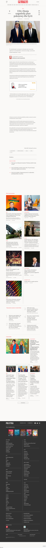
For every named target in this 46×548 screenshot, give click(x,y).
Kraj (6, 461)
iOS (6, 535)
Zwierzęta (25, 502)
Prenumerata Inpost (27, 511)
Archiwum (26, 503)
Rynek (7, 488)
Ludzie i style (26, 492)
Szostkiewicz (26, 460)
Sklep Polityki (26, 509)
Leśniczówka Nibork (32, 540)
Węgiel (7, 493)
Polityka (7, 447)
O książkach (26, 474)
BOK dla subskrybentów (9, 524)
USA (11, 158)
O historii (25, 476)
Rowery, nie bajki (27, 479)
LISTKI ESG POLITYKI (9, 497)
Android (8, 535)
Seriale (7, 507)
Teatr (7, 510)
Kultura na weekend (27, 471)
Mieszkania (8, 490)
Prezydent (8, 472)
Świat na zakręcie (27, 473)
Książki (7, 503)
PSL (6, 467)
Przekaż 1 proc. (26, 498)
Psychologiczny (26, 477)
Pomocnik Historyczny (10, 450)
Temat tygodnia (26, 470)
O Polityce (7, 526)
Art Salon (7, 516)
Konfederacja (8, 470)
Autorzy (25, 505)
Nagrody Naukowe (27, 452)
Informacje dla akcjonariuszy (28, 526)
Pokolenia (25, 485)
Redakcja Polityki (8, 519)
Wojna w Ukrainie (9, 477)
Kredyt (7, 496)
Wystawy (7, 508)
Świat (23, 8)
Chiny (7, 484)
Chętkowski (26, 463)
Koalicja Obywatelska (9, 463)
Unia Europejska (9, 479)
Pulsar (25, 447)
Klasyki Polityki (26, 500)
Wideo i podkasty (26, 468)
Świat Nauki (8, 455)
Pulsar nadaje (26, 481)
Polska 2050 (8, 469)
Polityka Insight (20, 540)
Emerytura (8, 494)
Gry (6, 511)
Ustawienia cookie (26, 528)
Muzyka (7, 504)
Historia (25, 495)
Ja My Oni (7, 456)
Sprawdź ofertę (32, 95)
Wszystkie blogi (26, 464)
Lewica (7, 466)
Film (7, 505)
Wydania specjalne (9, 449)
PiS (6, 464)
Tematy (25, 506)
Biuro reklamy (8, 521)
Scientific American (9, 452)
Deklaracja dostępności (27, 524)
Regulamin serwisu (26, 519)
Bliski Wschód (8, 481)
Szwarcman (26, 459)
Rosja (7, 483)
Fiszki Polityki (26, 535)
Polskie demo (26, 480)
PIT (6, 491)
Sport (25, 499)
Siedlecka (25, 457)
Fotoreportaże (26, 493)
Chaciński (25, 462)
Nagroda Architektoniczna (10, 514)
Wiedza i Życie (8, 453)
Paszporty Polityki (9, 513)
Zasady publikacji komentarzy (28, 521)
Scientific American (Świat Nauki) (29, 449)
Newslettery (26, 490)
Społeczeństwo (26, 496)
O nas (25, 508)
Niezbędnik (8, 457)
